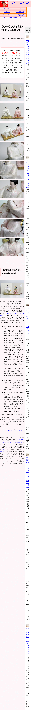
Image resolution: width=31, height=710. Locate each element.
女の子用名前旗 (20, 15)
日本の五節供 (19, 442)
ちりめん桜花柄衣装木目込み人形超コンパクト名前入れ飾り (27, 641)
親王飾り (7, 8)
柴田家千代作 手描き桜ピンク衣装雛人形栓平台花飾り (27, 50)
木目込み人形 (20, 12)
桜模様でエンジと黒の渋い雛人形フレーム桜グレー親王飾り (27, 320)
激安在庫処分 (17, 17)
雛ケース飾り (7, 15)
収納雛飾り (7, 12)
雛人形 (10, 17)
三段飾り (20, 8)
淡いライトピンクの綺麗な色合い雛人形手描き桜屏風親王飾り (27, 173)
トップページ (3, 17)
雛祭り (2, 451)
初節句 (4, 449)
